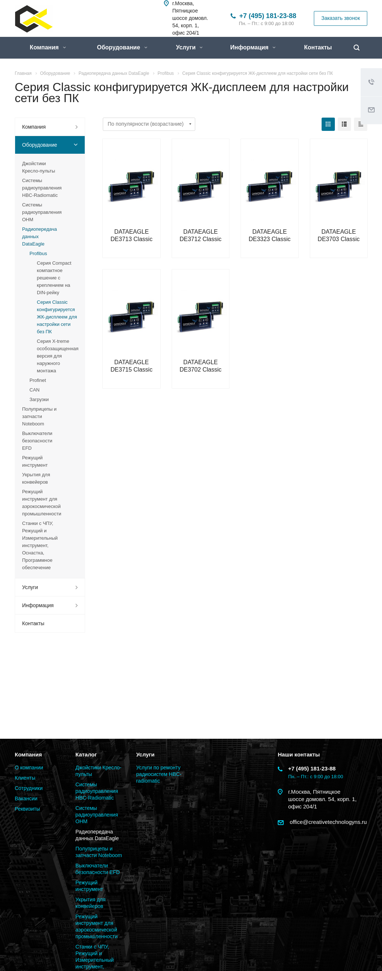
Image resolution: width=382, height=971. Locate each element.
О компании (29, 767)
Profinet (37, 380)
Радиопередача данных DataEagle (39, 236)
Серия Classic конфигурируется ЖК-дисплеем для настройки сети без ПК (57, 316)
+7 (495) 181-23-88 (268, 16)
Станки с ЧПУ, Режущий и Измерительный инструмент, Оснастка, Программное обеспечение (40, 545)
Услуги (189, 47)
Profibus (38, 253)
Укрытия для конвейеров (36, 478)
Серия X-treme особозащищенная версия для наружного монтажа (57, 355)
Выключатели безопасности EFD (37, 441)
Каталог (86, 754)
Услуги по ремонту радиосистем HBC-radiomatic (159, 774)
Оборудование (122, 47)
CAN (34, 390)
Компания (48, 47)
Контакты (318, 47)
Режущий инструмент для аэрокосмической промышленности (41, 502)
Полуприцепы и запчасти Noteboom (39, 416)
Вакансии (26, 798)
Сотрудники (29, 788)
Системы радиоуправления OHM (42, 212)
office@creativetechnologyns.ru (327, 822)
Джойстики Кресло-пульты (38, 167)
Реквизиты (27, 809)
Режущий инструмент (35, 461)
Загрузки (39, 399)
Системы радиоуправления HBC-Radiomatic (42, 188)
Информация (253, 47)
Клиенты (25, 778)
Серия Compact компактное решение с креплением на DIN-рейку (54, 277)
